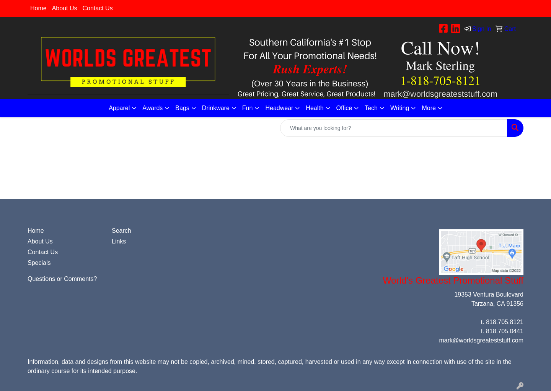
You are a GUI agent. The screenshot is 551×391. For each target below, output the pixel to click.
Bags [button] (182, 108)
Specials (39, 263)
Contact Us (98, 8)
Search (121, 230)
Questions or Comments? (62, 279)
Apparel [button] (119, 108)
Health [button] (314, 108)
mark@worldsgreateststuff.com (481, 340)
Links (119, 241)
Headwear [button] (279, 108)
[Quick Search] (393, 128)
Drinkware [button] (216, 108)
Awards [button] (152, 108)
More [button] (428, 108)
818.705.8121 (504, 322)
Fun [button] (247, 108)
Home (38, 8)
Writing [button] (399, 108)
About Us (64, 8)
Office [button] (344, 108)
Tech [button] (371, 108)
